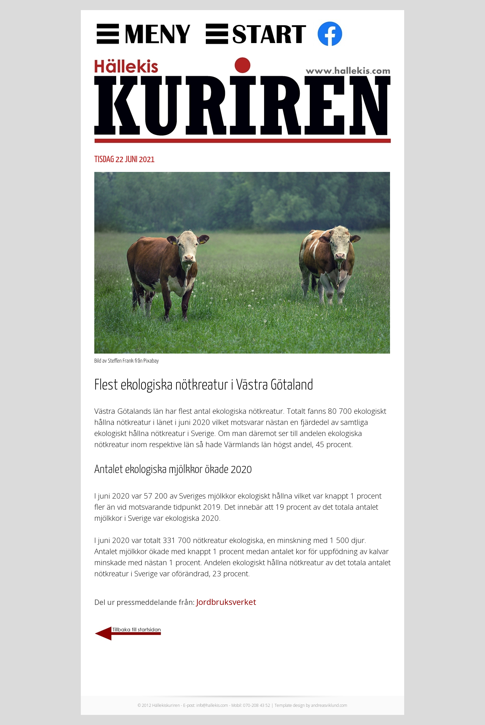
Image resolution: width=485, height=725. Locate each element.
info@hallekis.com (212, 705)
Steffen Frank (120, 361)
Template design (289, 705)
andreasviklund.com (329, 705)
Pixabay (151, 361)
